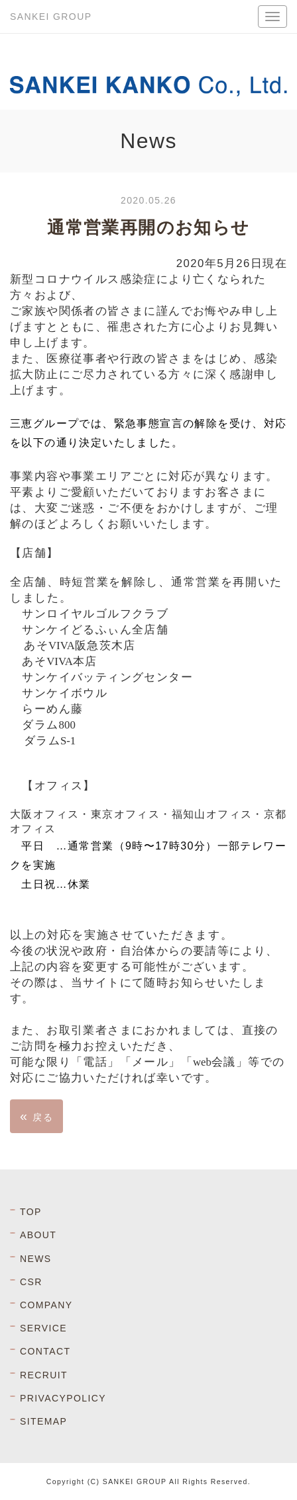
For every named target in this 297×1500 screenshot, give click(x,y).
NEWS (36, 1258)
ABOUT (38, 1235)
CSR (31, 1282)
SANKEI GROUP (50, 16)
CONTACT (45, 1351)
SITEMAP (43, 1421)
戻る (36, 1116)
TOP (31, 1211)
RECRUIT (44, 1375)
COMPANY (46, 1305)
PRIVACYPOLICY (63, 1398)
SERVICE (43, 1328)
